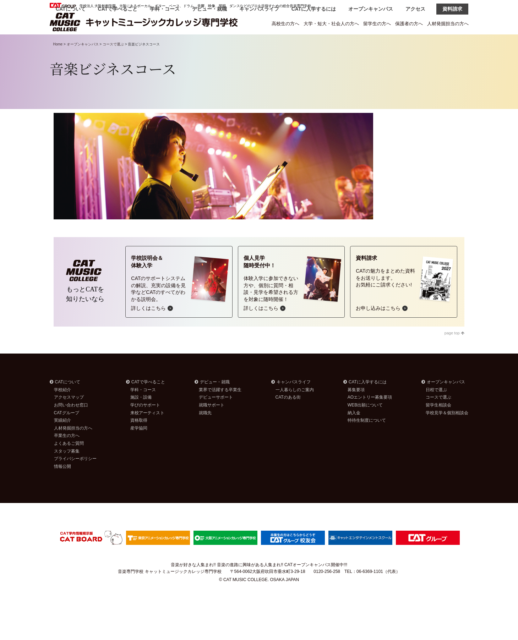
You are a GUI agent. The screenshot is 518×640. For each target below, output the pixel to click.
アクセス (415, 43)
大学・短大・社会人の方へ (331, 23)
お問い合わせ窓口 (71, 423)
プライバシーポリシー (75, 476)
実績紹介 (62, 438)
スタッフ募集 (67, 469)
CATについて (71, 43)
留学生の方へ (377, 23)
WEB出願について (365, 423)
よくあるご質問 (69, 461)
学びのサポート (145, 423)
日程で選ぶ (436, 407)
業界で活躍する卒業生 (220, 407)
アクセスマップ (69, 415)
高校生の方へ (285, 23)
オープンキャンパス (370, 43)
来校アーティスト (147, 430)
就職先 (205, 430)
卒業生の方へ (67, 453)
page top (454, 351)
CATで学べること (118, 43)
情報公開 (62, 484)
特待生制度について (367, 438)
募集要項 (356, 407)
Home (58, 62)
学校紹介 (62, 407)
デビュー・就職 (209, 43)
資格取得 (138, 438)
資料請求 (452, 43)
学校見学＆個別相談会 (447, 430)
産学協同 (138, 446)
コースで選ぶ (113, 62)
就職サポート (211, 423)
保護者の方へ (409, 23)
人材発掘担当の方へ (448, 23)
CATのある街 (288, 415)
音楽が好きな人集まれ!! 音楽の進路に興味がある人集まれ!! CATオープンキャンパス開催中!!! (259, 582)
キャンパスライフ (259, 43)
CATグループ (66, 430)
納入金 (354, 430)
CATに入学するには (313, 43)
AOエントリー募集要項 (370, 415)
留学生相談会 (438, 423)
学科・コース (165, 43)
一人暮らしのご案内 (295, 407)
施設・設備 (141, 415)
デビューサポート (216, 415)
